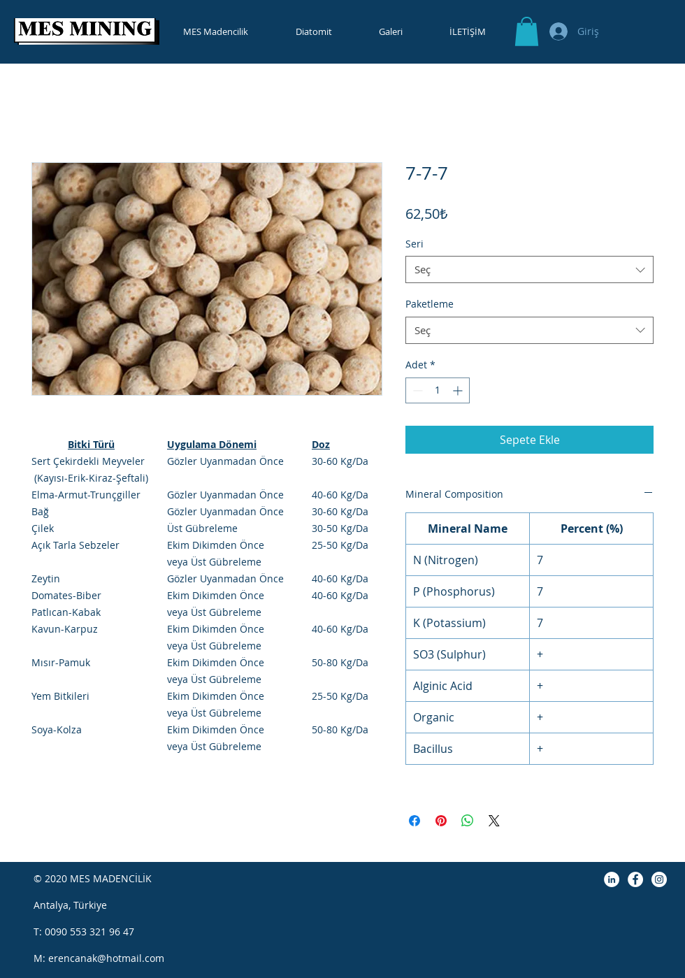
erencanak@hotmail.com (106, 958)
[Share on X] (494, 820)
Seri (414, 243)
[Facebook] (635, 879)
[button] (526, 31)
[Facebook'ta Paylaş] (414, 820)
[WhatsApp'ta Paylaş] (467, 820)
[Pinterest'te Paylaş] (441, 820)
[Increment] (459, 390)
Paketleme (429, 303)
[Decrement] (416, 390)
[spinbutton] (437, 390)
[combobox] (529, 269)
